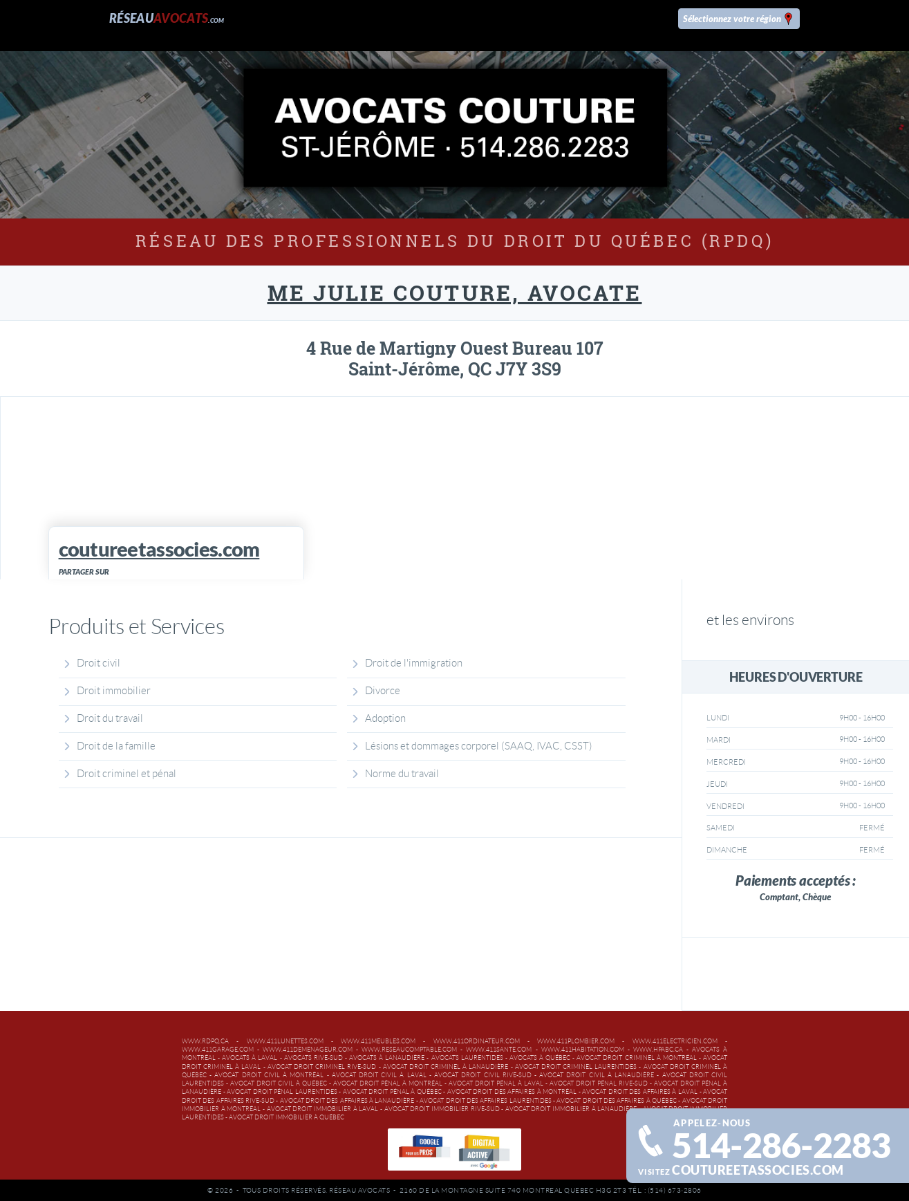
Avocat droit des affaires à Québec (616, 1100)
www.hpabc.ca (658, 1049)
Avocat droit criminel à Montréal (636, 1057)
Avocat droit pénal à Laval (496, 1083)
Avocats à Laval (249, 1057)
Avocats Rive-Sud (313, 1057)
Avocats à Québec (539, 1057)
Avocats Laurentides (467, 1057)
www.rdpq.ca (205, 1041)
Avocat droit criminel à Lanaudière (446, 1066)
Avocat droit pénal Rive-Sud (599, 1083)
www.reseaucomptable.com (409, 1049)
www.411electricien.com (675, 1041)
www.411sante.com (499, 1049)
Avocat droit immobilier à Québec (286, 1117)
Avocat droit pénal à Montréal (387, 1083)
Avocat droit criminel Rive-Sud (322, 1066)
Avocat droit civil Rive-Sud (483, 1075)
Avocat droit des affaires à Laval (639, 1091)
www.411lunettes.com (285, 1041)
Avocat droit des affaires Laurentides (485, 1100)
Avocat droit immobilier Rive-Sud (442, 1109)
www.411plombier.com (576, 1041)
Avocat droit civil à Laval (379, 1075)
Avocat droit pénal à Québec (392, 1091)
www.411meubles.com (378, 1041)
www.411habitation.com (582, 1049)
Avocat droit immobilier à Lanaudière (571, 1109)
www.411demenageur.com (308, 1049)
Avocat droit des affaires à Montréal (512, 1091)
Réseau (167, 18)
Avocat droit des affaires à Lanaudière (347, 1100)
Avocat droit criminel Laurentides (576, 1066)
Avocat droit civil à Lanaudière (596, 1075)
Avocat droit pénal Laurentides (282, 1091)
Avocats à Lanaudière (386, 1057)
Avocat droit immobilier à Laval (323, 1109)
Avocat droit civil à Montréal (269, 1075)
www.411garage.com (218, 1049)
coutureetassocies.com (758, 1170)
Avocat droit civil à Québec (278, 1083)
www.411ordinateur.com (476, 1041)
